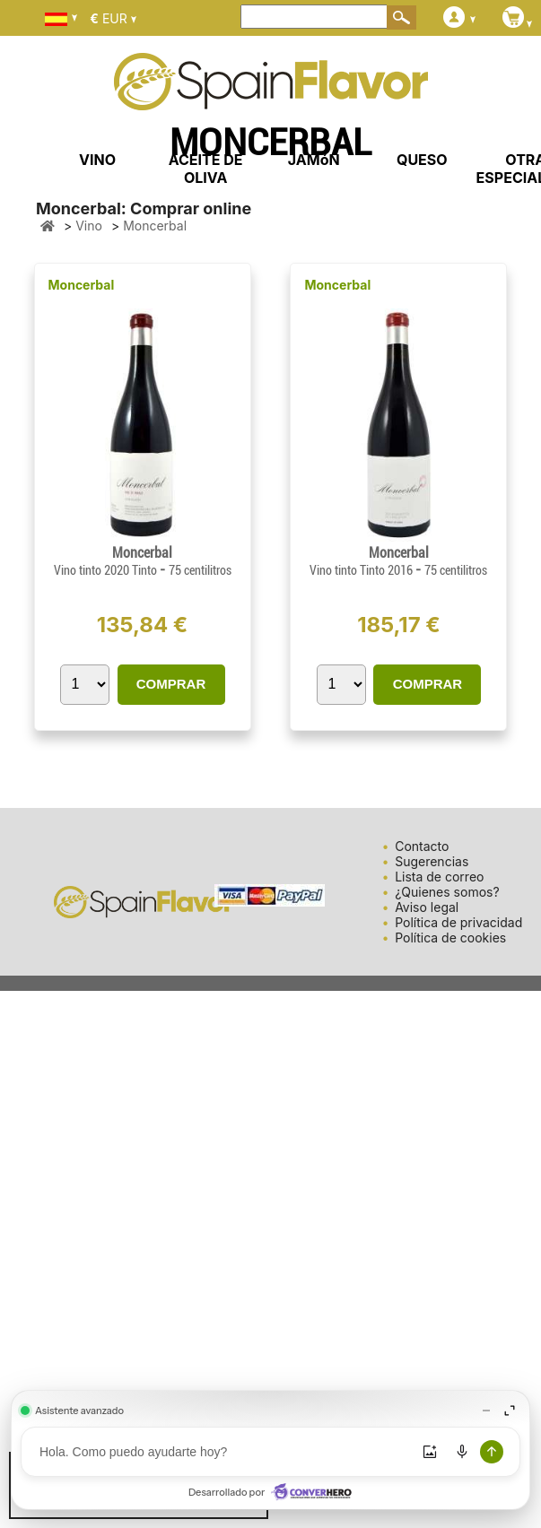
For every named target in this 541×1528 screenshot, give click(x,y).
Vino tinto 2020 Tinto (107, 570)
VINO (97, 160)
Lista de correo (439, 876)
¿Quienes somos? (447, 891)
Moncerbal (81, 284)
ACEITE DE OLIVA (206, 169)
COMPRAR (171, 683)
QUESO (422, 160)
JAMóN (314, 160)
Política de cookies (450, 937)
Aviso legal (426, 907)
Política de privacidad (458, 922)
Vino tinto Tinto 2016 (362, 570)
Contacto (422, 846)
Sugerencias (431, 861)
